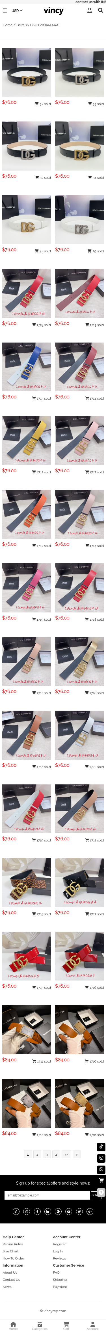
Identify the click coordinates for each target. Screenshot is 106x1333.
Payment (60, 1287)
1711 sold (41, 1061)
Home (7, 25)
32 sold (43, 178)
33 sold (96, 104)
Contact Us (11, 1280)
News (7, 1287)
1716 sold (94, 988)
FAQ (56, 1273)
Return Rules (13, 1244)
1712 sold (41, 472)
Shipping (60, 1280)
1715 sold (41, 914)
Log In (58, 1251)
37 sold (43, 104)
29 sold (96, 251)
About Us (10, 1273)
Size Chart (10, 1251)
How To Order (13, 1258)
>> (66, 1154)
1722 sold (94, 767)
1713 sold (94, 325)
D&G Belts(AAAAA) (44, 25)
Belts (20, 25)
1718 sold (94, 620)
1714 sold (94, 398)
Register (59, 1244)
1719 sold (41, 325)
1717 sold (94, 472)
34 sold (96, 178)
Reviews (59, 1258)
